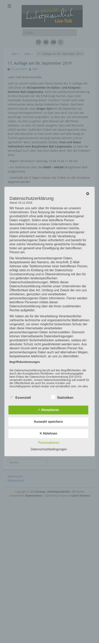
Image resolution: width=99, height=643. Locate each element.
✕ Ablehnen (48, 433)
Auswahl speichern (48, 422)
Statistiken (62, 397)
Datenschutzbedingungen (49, 449)
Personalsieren (48, 443)
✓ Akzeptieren (48, 410)
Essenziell (20, 397)
